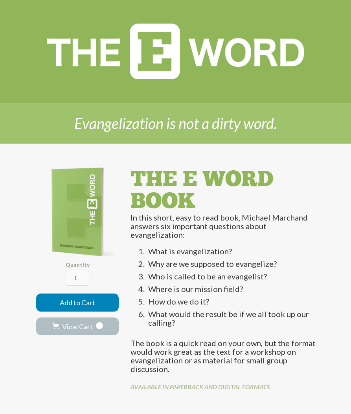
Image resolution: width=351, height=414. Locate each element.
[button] (77, 326)
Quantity (78, 264)
